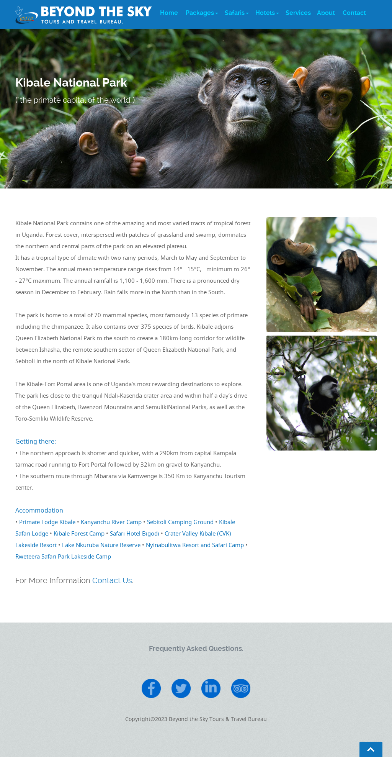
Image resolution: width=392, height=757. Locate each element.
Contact (354, 12)
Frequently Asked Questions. (196, 648)
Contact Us (112, 580)
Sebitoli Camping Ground (180, 522)
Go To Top (370, 749)
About (326, 12)
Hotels (265, 12)
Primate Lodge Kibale (47, 522)
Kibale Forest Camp (79, 533)
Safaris (235, 12)
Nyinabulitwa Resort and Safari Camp (195, 545)
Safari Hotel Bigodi (134, 533)
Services (298, 12)
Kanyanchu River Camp (111, 522)
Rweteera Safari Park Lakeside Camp (63, 556)
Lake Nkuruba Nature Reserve (101, 545)
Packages (200, 12)
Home (169, 12)
